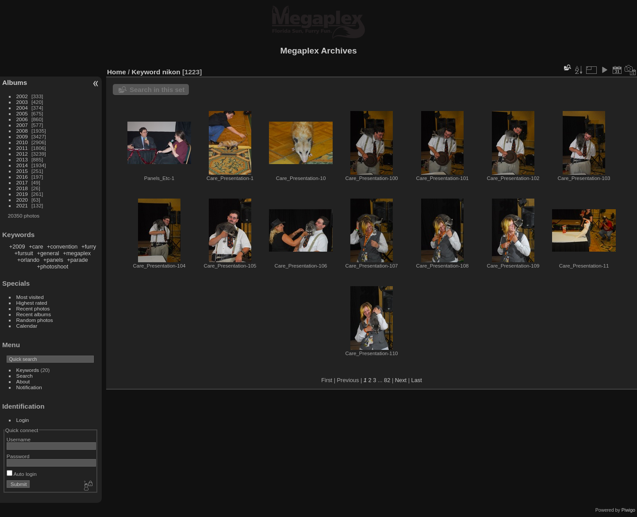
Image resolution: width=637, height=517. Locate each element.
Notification (29, 387)
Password (18, 456)
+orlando (28, 260)
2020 (22, 200)
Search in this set (157, 89)
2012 (22, 154)
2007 (22, 125)
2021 (22, 205)
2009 (22, 136)
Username (19, 439)
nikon (171, 72)
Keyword (146, 72)
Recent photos (33, 308)
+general (48, 253)
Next (401, 380)
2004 (22, 108)
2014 (22, 165)
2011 (22, 148)
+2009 (17, 246)
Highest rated (31, 303)
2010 (22, 142)
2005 (22, 113)
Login (22, 420)
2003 (22, 102)
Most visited (30, 297)
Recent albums (33, 314)
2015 (22, 171)
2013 (22, 159)
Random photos (34, 320)
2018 (22, 188)
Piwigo (628, 510)
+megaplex (77, 253)
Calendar (27, 326)
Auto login (22, 474)
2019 (22, 194)
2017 (22, 182)
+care (36, 246)
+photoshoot (52, 266)
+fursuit (24, 253)
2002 (22, 96)
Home (116, 72)
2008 (22, 131)
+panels (53, 260)
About (23, 381)
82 (387, 380)
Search (24, 376)
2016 (22, 177)
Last (416, 380)
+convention (62, 246)
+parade (77, 260)
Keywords (27, 370)
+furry (88, 246)
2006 (22, 119)
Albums (14, 82)
